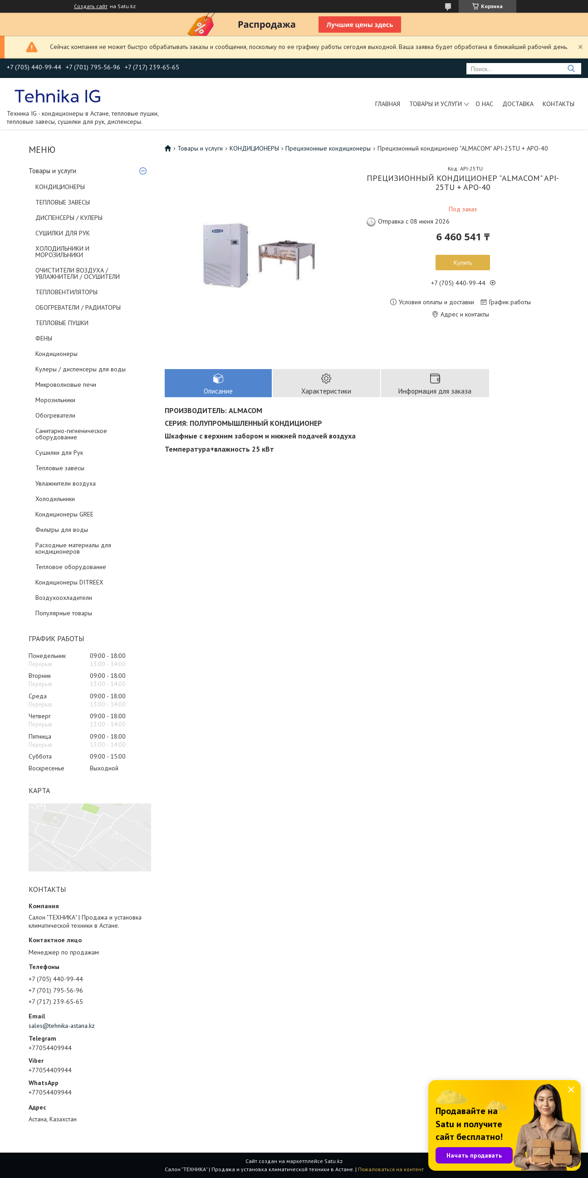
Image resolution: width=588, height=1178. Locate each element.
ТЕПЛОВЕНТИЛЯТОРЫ (66, 292)
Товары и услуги (435, 104)
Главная (387, 104)
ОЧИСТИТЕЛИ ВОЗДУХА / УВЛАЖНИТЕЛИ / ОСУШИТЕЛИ (77, 273)
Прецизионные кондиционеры (328, 148)
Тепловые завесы (59, 468)
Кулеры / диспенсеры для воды (80, 369)
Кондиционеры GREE (64, 514)
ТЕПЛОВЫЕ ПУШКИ (61, 323)
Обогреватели (55, 415)
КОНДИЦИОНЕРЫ (60, 187)
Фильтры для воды (61, 530)
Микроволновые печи (65, 384)
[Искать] (571, 68)
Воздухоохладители (63, 598)
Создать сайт (91, 6)
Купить (463, 262)
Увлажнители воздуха (65, 483)
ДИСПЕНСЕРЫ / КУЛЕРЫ (69, 218)
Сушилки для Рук (59, 452)
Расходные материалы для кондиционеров (73, 548)
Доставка (518, 104)
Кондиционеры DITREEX (69, 582)
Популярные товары (63, 613)
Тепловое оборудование (70, 567)
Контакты (558, 104)
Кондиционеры (56, 354)
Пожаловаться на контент (391, 1169)
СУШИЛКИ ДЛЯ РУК (62, 233)
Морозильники (55, 400)
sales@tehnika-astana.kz (62, 1026)
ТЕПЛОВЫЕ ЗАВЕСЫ (62, 202)
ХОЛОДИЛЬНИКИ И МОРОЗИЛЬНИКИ (62, 251)
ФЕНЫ (43, 338)
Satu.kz (333, 1161)
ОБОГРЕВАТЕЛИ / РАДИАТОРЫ (78, 307)
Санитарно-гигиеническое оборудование (71, 434)
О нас (484, 104)
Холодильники (55, 499)
